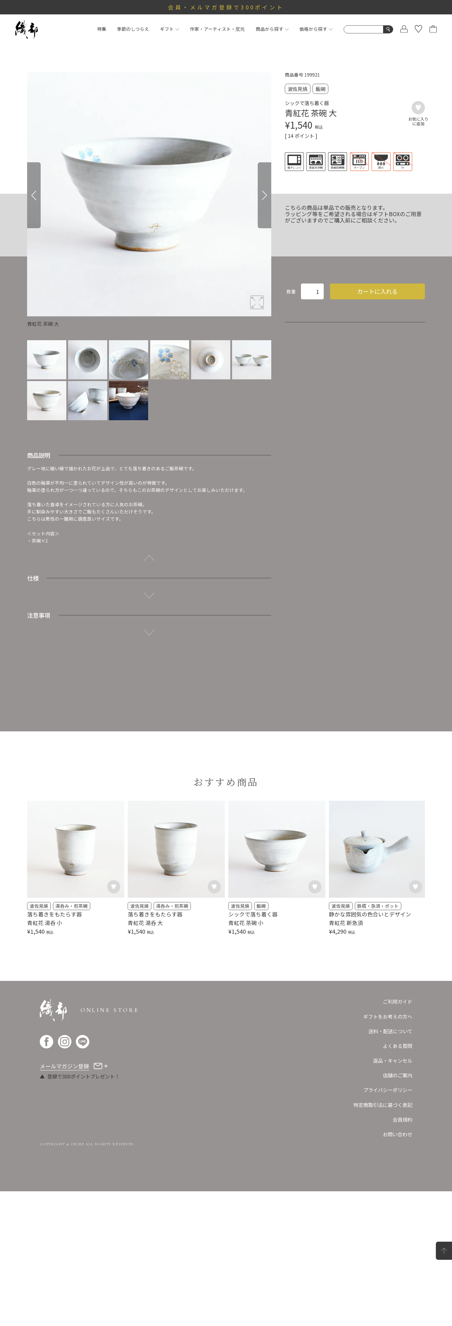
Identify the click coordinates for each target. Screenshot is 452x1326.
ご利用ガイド (397, 1001)
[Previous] (34, 195)
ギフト (169, 29)
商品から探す (272, 29)
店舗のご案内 (397, 1075)
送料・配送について (390, 1031)
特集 (101, 29)
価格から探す (316, 29)
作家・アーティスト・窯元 (217, 29)
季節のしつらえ (133, 29)
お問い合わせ (397, 1134)
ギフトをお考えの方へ (387, 1016)
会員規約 (402, 1119)
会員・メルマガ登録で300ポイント (226, 7)
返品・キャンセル (392, 1060)
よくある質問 (397, 1045)
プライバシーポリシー (387, 1089)
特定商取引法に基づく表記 (382, 1104)
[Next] (264, 195)
